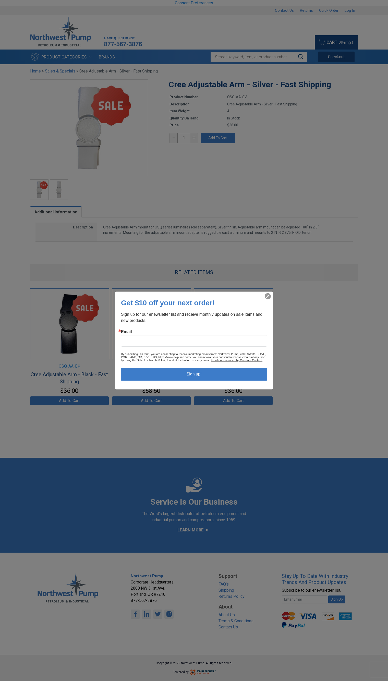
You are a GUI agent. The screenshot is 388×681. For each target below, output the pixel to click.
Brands (107, 56)
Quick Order (328, 11)
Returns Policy (232, 596)
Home (35, 71)
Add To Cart (217, 138)
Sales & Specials (60, 71)
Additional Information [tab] (55, 212)
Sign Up (337, 599)
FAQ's (224, 584)
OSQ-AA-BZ (151, 366)
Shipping (226, 590)
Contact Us (284, 11)
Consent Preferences (194, 3)
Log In (350, 10)
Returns (306, 11)
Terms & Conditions (236, 620)
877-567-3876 (123, 44)
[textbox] (183, 138)
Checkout (336, 56)
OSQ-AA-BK (69, 366)
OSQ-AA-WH (233, 366)
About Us (227, 614)
